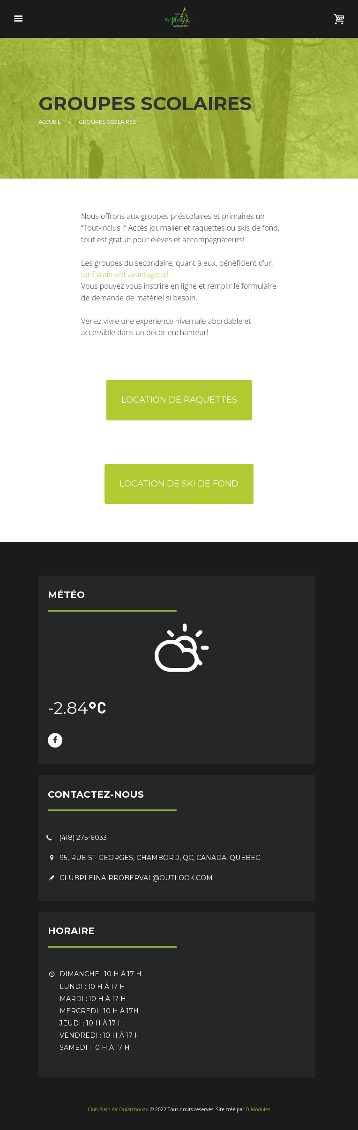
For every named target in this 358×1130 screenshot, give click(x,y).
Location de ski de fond (179, 484)
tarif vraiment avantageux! (124, 274)
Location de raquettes (179, 400)
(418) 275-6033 (83, 837)
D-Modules (258, 1109)
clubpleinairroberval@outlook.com (136, 878)
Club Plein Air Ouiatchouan (118, 1109)
